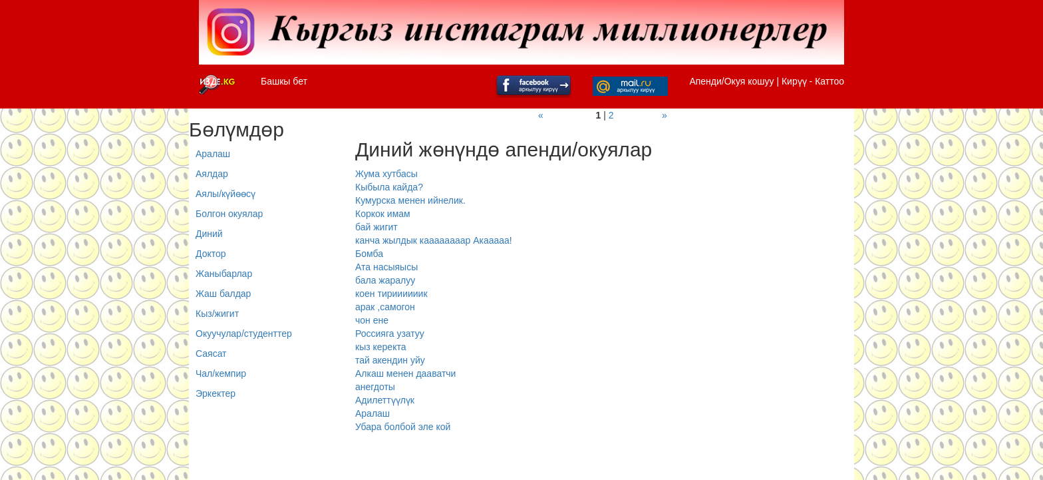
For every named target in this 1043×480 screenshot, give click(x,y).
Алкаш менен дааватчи (405, 373)
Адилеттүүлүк (384, 400)
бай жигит (376, 227)
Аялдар (212, 173)
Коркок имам (382, 213)
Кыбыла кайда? (389, 187)
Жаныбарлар (224, 273)
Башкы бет (284, 81)
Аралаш (213, 153)
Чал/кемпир (221, 373)
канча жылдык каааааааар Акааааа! (433, 240)
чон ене (371, 320)
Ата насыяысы (386, 267)
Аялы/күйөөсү (225, 193)
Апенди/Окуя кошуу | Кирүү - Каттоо (766, 81)
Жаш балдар (223, 293)
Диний (209, 233)
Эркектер (215, 393)
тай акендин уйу (390, 360)
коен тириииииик (391, 293)
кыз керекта (380, 347)
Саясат (211, 353)
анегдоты (375, 386)
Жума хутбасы (386, 173)
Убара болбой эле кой (402, 426)
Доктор (211, 253)
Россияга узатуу (389, 333)
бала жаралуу (385, 280)
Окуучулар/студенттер (244, 333)
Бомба (369, 253)
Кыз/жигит (217, 313)
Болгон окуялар (229, 213)
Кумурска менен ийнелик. (410, 200)
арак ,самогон (385, 307)
